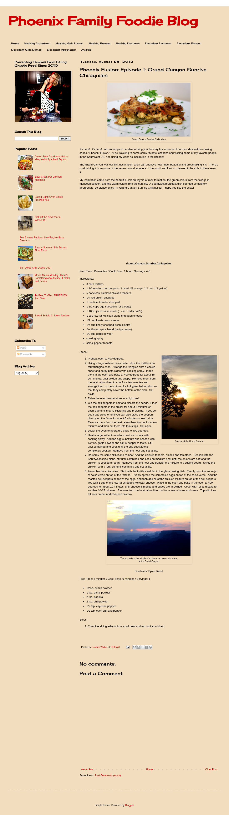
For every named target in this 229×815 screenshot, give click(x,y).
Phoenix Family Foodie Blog (103, 20)
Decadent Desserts (158, 43)
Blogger (129, 805)
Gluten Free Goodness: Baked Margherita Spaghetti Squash (51, 158)
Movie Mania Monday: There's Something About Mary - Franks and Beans (52, 278)
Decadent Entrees (189, 43)
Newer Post (87, 769)
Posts (21, 347)
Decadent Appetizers (61, 49)
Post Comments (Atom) (108, 775)
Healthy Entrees (100, 43)
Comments (24, 354)
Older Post (211, 769)
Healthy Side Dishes (69, 43)
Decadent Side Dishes (26, 49)
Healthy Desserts (128, 43)
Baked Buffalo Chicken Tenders (52, 315)
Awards (86, 49)
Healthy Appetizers (37, 43)
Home (15, 43)
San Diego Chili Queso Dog (35, 267)
